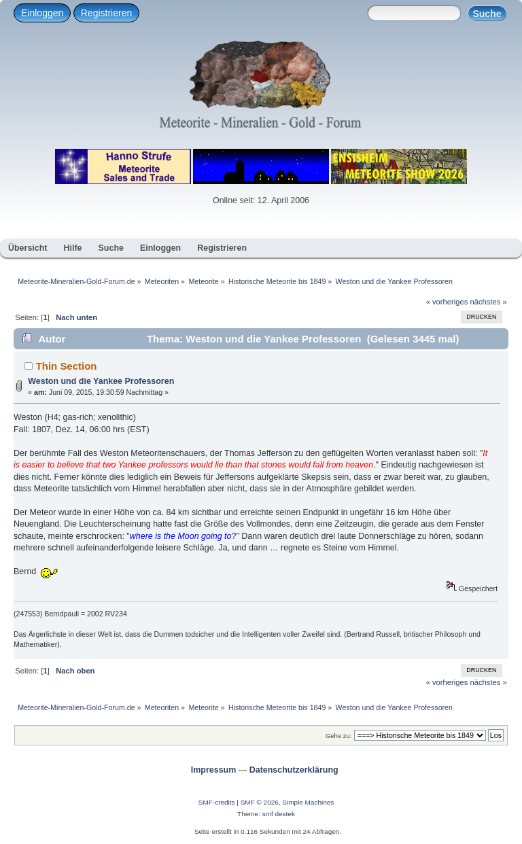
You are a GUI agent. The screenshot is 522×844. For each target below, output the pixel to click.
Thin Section (66, 366)
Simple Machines (308, 802)
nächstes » (488, 302)
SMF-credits (216, 802)
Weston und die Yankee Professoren (101, 381)
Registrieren (106, 12)
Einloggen (42, 12)
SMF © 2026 (260, 802)
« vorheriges (447, 302)
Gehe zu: (339, 735)
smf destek (278, 813)
